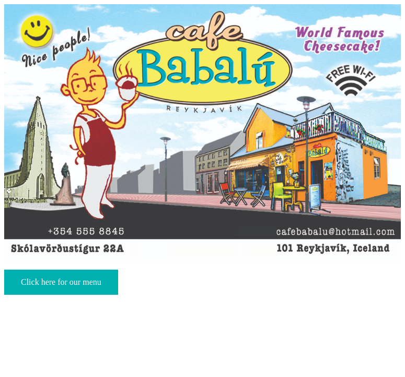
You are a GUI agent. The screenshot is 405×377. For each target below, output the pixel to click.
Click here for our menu (61, 282)
